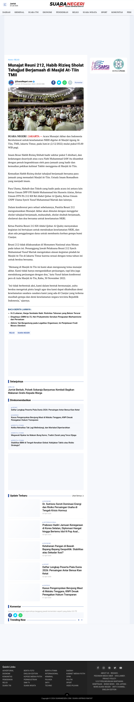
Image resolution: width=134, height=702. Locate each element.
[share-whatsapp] (64, 82)
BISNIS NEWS (109, 684)
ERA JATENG (121, 684)
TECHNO (48, 686)
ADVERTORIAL (8, 671)
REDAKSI (114, 673)
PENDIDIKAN (62, 12)
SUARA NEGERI (24, 333)
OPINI (68, 677)
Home (10, 60)
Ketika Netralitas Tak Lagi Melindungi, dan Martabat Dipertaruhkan (40, 427)
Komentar (78, 83)
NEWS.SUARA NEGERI (102, 687)
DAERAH (6, 12)
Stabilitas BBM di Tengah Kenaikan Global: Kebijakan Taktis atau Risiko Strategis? (42, 443)
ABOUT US (105, 673)
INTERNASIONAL (50, 522)
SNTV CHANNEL (118, 687)
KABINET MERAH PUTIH (75, 674)
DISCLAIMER (120, 676)
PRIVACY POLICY (109, 679)
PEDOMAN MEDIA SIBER (103, 676)
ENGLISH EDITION (31, 674)
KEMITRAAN (97, 684)
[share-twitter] (59, 82)
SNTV (47, 683)
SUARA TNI (33, 12)
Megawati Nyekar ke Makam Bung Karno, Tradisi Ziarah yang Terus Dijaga (43, 435)
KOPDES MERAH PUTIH (33, 677)
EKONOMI (47, 12)
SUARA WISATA (90, 12)
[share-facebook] (53, 82)
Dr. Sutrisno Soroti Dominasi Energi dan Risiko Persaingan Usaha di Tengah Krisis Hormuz (61, 507)
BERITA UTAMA (51, 671)
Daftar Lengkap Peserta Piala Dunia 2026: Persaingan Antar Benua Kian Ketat (45, 410)
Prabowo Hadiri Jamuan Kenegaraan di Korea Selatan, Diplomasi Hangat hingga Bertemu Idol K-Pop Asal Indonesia (62, 528)
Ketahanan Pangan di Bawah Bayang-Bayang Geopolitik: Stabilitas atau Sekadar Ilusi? (62, 549)
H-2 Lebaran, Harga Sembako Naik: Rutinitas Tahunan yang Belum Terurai (45, 313)
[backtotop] (67, 695)
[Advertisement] (67, 35)
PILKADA (48, 680)
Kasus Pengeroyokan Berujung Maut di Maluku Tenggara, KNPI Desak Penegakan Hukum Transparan (42, 418)
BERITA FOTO (29, 671)
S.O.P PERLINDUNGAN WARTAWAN (109, 681)
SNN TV (27, 683)
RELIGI (75, 12)
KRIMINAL (19, 12)
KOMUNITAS (117, 12)
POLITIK (69, 680)
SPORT (104, 12)
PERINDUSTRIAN (30, 680)
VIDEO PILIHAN (72, 686)
